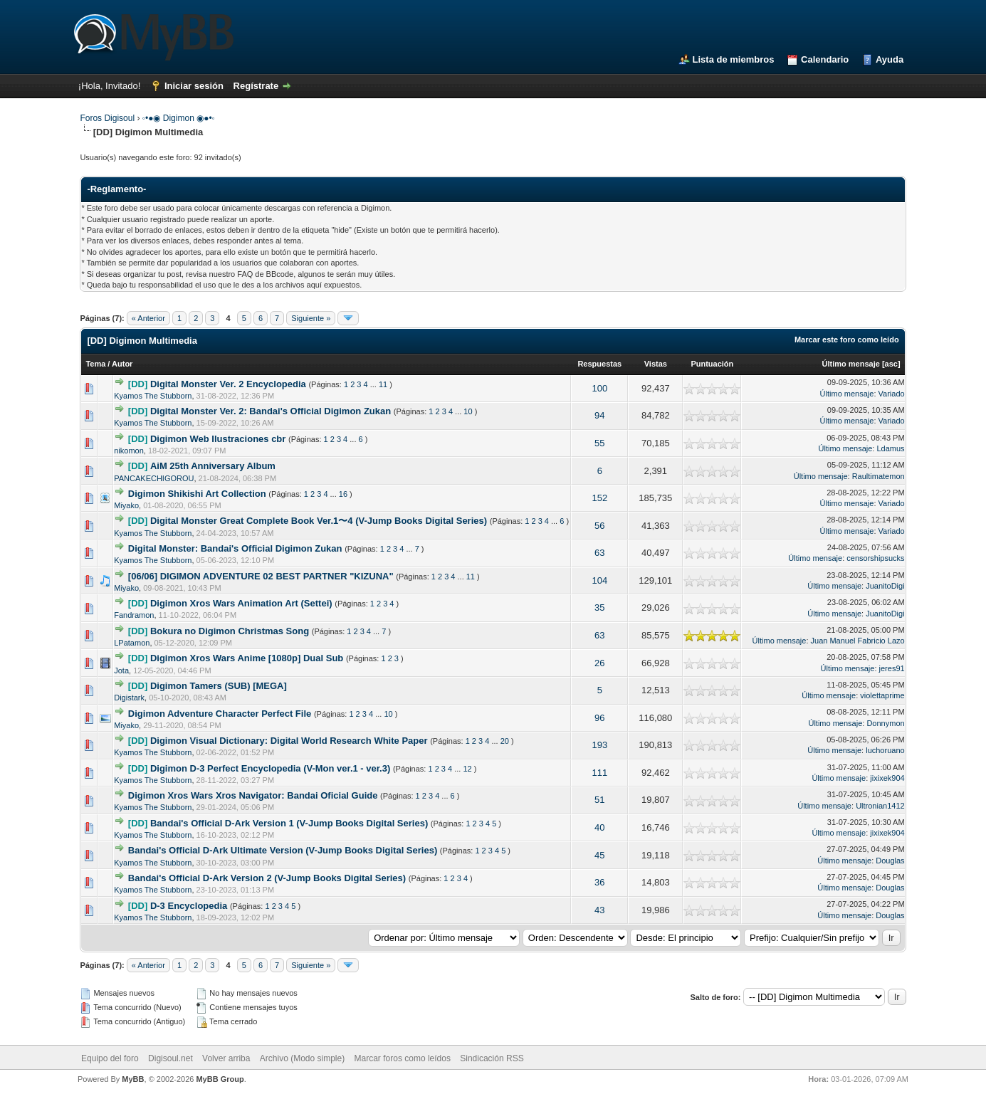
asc (891, 363)
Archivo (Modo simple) (302, 1058)
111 (599, 772)
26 (599, 663)
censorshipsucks (875, 558)
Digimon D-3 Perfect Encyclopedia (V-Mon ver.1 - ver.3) (270, 768)
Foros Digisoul (107, 118)
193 (599, 745)
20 (504, 741)
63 (599, 552)
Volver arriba (226, 1058)
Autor (122, 363)
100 (599, 388)
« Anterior (148, 318)
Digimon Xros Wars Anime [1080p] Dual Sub (246, 658)
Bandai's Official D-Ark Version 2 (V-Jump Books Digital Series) (267, 878)
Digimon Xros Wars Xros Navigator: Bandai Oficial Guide (253, 795)
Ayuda (889, 59)
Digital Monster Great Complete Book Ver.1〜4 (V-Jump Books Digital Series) (318, 520)
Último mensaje (851, 363)
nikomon (129, 450)
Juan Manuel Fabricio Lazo (858, 640)
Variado (892, 393)
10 (467, 411)
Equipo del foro (110, 1058)
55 (599, 443)
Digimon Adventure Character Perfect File (219, 713)
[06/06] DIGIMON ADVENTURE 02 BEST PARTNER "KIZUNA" (261, 576)
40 (599, 827)
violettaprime (882, 695)
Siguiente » (310, 318)
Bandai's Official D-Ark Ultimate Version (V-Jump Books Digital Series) (282, 850)
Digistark (129, 697)
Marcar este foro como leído (846, 339)
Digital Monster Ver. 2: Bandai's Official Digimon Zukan (270, 411)
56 (599, 525)
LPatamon (132, 642)
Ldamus (890, 448)
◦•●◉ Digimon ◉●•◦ (178, 118)
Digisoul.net (170, 1058)
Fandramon (134, 615)
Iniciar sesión (194, 85)
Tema (95, 363)
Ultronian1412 (880, 805)
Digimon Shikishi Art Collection (197, 493)
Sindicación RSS (491, 1058)
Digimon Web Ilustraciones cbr (217, 438)
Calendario (825, 59)
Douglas (890, 860)
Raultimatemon (878, 476)
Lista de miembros (734, 59)
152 (599, 498)
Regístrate (256, 85)
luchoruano (885, 750)
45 (599, 855)
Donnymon (885, 723)
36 (599, 882)
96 (599, 717)
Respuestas (599, 363)
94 (599, 415)
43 (599, 910)
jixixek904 (887, 778)
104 (599, 580)
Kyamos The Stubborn (153, 395)
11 (383, 384)
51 (599, 799)
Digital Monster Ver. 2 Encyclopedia (228, 384)
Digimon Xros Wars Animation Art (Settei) (241, 603)
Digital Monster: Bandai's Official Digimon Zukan (235, 548)
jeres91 (892, 668)
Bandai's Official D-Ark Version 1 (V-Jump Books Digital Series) (289, 823)
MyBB (133, 1079)
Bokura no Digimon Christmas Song (229, 631)
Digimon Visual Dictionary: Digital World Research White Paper (289, 740)
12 (467, 768)
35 (599, 607)
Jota (121, 670)
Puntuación (712, 363)
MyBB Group (219, 1079)
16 (343, 494)
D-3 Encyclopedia (188, 905)
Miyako (126, 505)
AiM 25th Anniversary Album (213, 466)
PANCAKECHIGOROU (154, 478)
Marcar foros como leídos (403, 1058)
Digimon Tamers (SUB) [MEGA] (218, 685)
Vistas (655, 363)
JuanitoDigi (885, 586)
